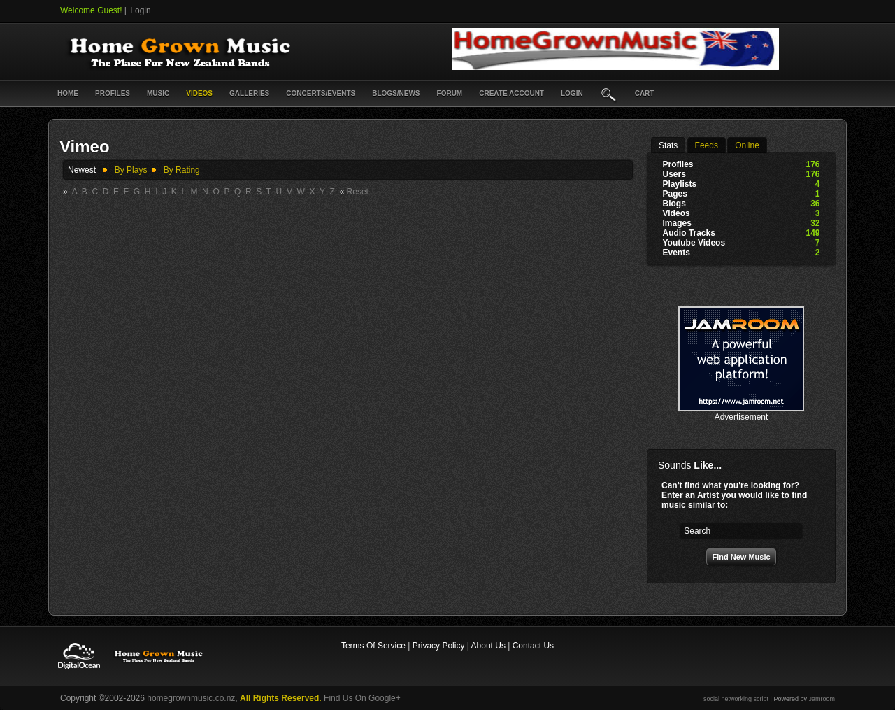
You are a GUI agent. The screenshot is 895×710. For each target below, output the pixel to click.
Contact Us (533, 646)
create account (511, 93)
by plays (131, 170)
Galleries (249, 93)
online (747, 145)
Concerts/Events (320, 93)
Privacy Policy (439, 646)
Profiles (112, 93)
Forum (450, 93)
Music (158, 93)
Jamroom (821, 698)
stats (668, 145)
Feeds (706, 145)
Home (67, 93)
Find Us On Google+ (362, 698)
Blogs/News (396, 93)
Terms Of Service (373, 646)
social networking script (735, 698)
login (572, 93)
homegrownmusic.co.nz (191, 698)
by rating (182, 170)
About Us (488, 646)
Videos (199, 93)
